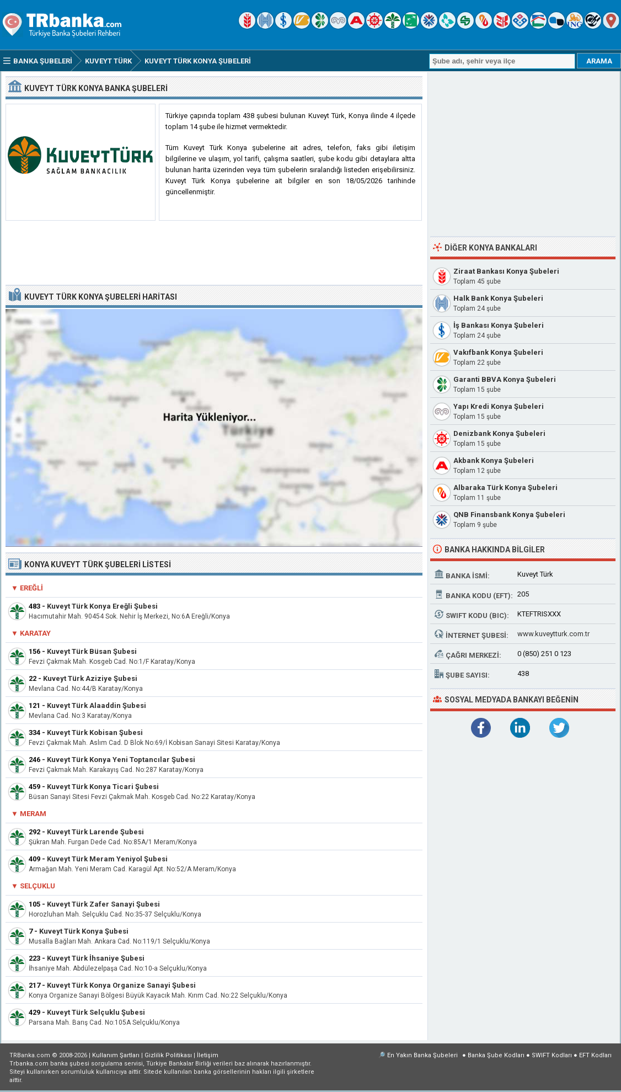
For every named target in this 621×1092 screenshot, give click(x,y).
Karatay (35, 633)
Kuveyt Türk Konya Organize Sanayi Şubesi (121, 985)
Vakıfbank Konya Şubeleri (498, 352)
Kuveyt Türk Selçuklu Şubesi (96, 1012)
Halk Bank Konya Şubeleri (498, 298)
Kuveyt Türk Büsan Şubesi (92, 651)
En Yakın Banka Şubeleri (422, 1055)
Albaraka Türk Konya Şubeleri (505, 487)
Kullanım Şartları (116, 1055)
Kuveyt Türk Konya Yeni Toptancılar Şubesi (121, 759)
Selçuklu (37, 886)
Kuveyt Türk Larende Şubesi (95, 832)
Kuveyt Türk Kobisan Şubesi (95, 732)
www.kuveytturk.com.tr (553, 634)
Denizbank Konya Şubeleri (499, 433)
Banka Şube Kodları (496, 1055)
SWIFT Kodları (552, 1055)
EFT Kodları (595, 1055)
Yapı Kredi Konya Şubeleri (498, 406)
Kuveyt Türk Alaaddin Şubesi (96, 705)
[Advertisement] (214, 253)
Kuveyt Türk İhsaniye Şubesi (95, 958)
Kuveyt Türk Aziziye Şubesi (90, 678)
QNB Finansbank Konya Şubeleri (509, 514)
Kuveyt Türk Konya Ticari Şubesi (103, 786)
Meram (33, 813)
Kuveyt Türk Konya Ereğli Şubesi (102, 606)
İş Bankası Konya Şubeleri (498, 325)
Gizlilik (168, 1055)
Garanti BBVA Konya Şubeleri (504, 379)
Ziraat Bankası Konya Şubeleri (506, 271)
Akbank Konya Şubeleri (493, 460)
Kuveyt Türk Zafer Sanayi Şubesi (103, 904)
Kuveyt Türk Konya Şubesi (84, 931)
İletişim (207, 1055)
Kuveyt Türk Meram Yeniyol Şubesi (107, 859)
